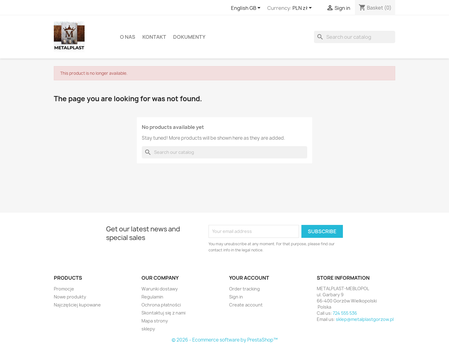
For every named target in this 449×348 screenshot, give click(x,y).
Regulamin (152, 297)
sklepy (148, 329)
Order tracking (244, 289)
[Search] (354, 37)
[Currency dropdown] (303, 8)
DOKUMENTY (189, 37)
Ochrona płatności (161, 305)
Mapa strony (154, 321)
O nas (127, 37)
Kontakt (154, 37)
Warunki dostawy (159, 289)
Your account (249, 277)
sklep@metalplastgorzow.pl (365, 319)
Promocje (64, 289)
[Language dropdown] (247, 8)
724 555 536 (345, 313)
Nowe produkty (70, 297)
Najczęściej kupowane (77, 305)
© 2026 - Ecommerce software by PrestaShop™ (225, 340)
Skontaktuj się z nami (163, 313)
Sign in (236, 297)
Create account (246, 305)
